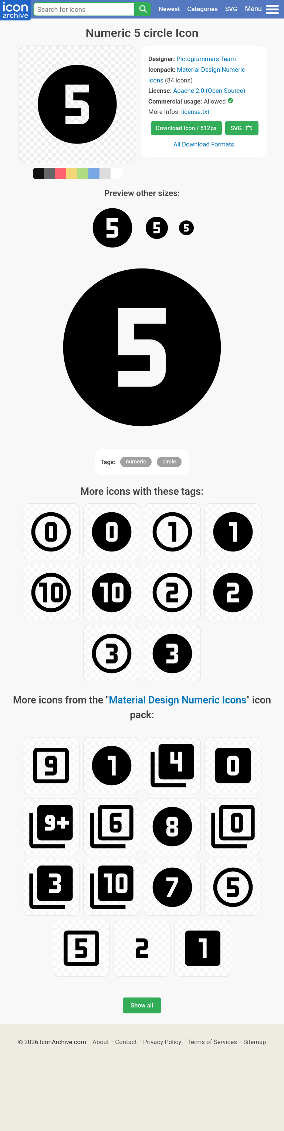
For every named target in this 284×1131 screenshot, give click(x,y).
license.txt (195, 111)
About (100, 1042)
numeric (136, 461)
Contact (126, 1042)
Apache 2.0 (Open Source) (209, 90)
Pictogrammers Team (206, 59)
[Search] (142, 9)
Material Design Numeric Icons (177, 700)
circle (169, 461)
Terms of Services (212, 1042)
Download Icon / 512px (186, 128)
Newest (169, 9)
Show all (142, 1005)
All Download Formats (203, 144)
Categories (202, 9)
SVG (231, 9)
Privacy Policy (162, 1042)
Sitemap (254, 1042)
